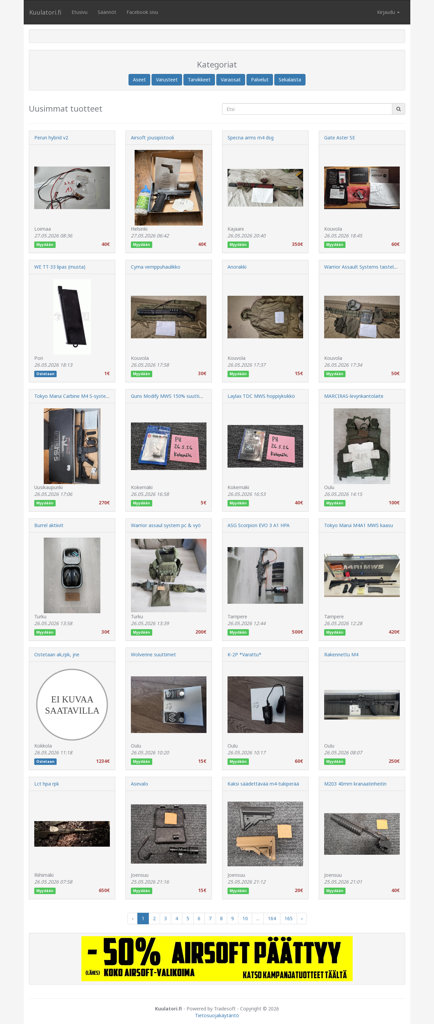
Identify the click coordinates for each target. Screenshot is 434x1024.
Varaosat (231, 79)
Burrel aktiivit (48, 525)
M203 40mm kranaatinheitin (355, 783)
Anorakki (237, 267)
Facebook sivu (142, 12)
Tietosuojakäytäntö (217, 1015)
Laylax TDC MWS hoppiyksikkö (261, 396)
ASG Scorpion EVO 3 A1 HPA (259, 525)
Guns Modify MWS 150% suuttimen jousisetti (181, 396)
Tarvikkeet (199, 79)
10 (245, 918)
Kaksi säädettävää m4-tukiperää (263, 783)
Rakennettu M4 (341, 654)
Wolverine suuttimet (153, 654)
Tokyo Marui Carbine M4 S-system (72, 396)
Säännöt (107, 12)
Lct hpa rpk (46, 783)
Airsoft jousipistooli (152, 137)
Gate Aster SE (339, 137)
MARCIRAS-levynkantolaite (353, 396)
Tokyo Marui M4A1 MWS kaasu (358, 525)
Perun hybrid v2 (51, 137)
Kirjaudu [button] (388, 12)
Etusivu (79, 12)
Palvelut (260, 79)
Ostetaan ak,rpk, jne (56, 654)
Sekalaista (290, 79)
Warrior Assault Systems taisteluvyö (364, 267)
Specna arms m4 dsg (251, 137)
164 (272, 918)
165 (288, 918)
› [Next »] (301, 918)
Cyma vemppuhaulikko (155, 267)
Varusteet (167, 79)
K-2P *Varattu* (244, 654)
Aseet (139, 79)
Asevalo (139, 783)
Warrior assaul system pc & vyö (166, 525)
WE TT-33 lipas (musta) (59, 267)
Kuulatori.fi (45, 12)
